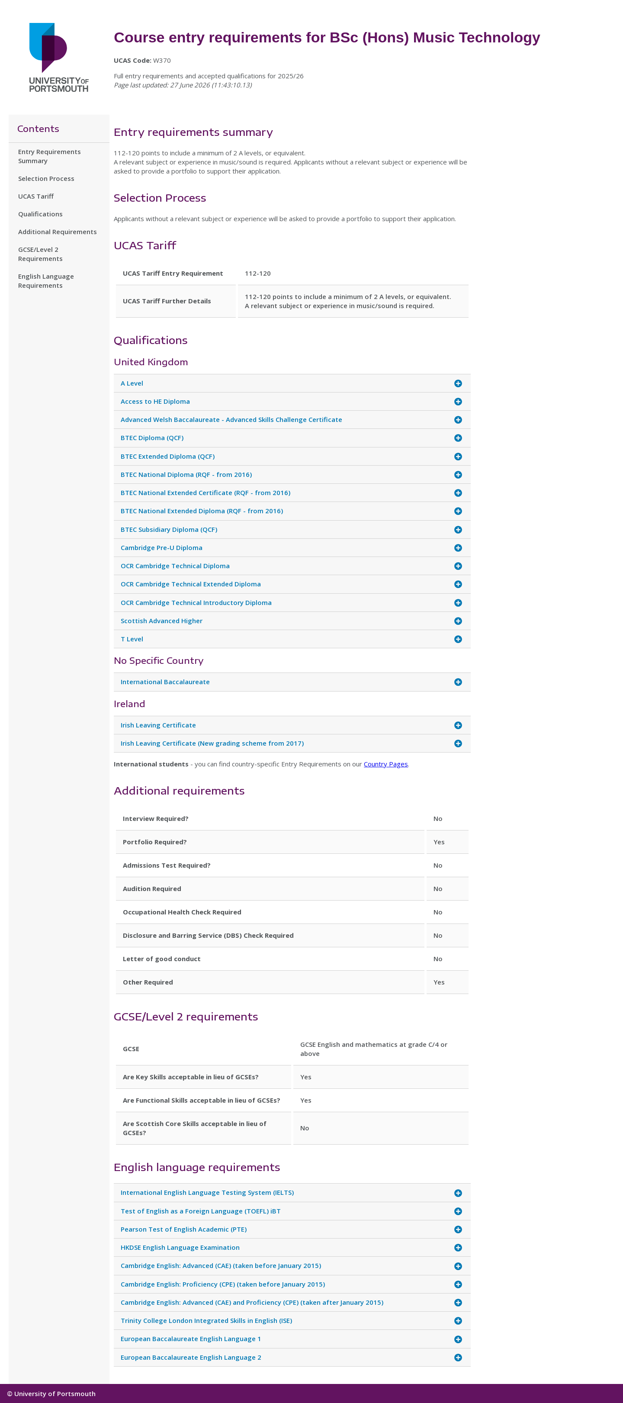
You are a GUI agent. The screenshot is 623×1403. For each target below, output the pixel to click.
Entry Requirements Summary (49, 156)
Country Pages (386, 763)
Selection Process (46, 178)
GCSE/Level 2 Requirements (40, 254)
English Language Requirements (46, 281)
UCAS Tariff (36, 196)
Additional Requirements (57, 231)
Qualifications (40, 213)
